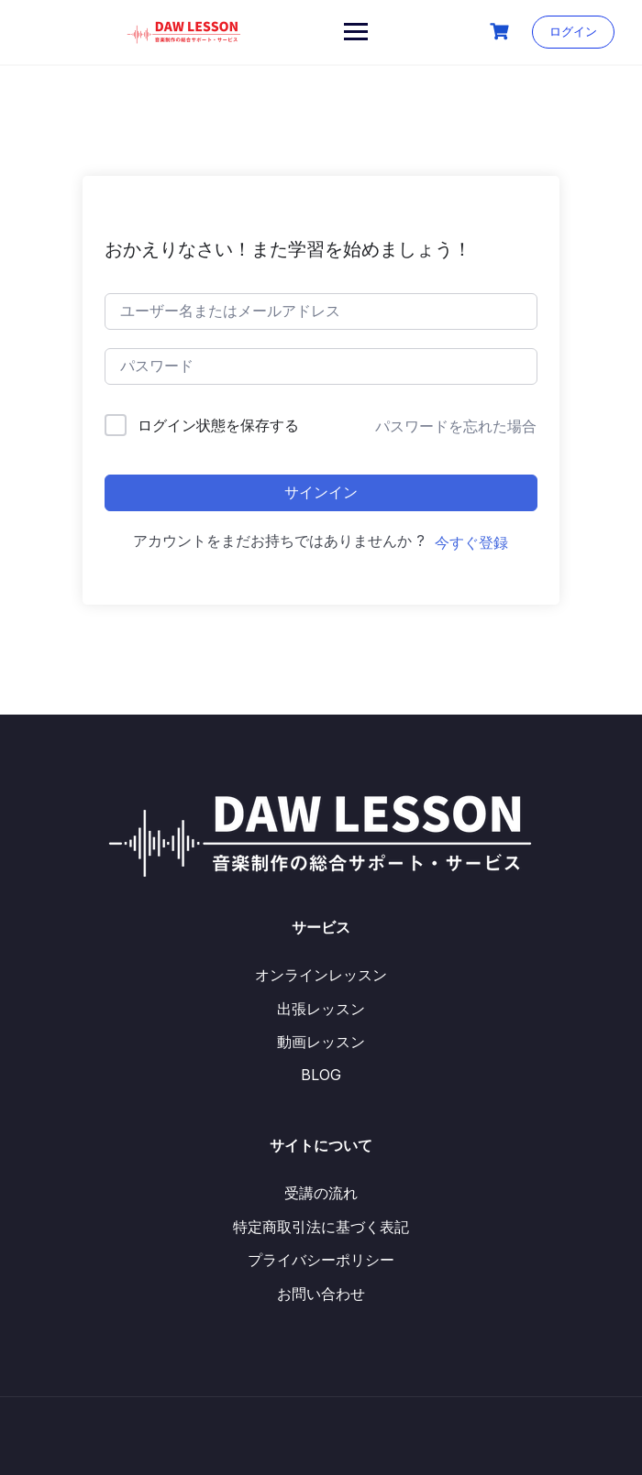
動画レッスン (321, 1041)
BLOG (321, 1074)
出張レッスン (321, 1009)
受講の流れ (321, 1193)
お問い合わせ (321, 1293)
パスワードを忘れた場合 (456, 426)
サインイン (321, 492)
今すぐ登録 (471, 542)
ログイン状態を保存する (218, 425)
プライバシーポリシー (321, 1260)
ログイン (573, 31)
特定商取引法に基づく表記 (321, 1227)
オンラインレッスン (321, 975)
